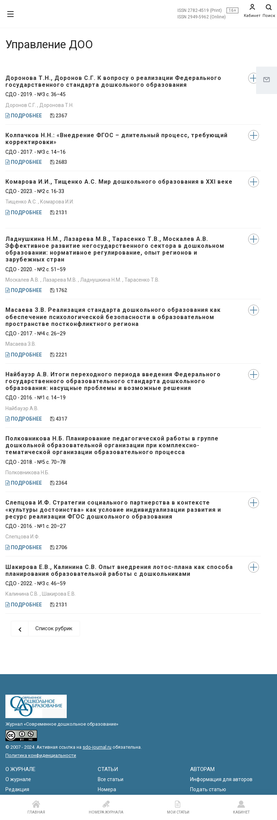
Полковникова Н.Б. (27, 472)
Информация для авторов (221, 779)
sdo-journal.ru (97, 747)
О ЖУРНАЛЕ (20, 769)
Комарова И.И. (57, 202)
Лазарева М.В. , (61, 280)
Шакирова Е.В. (59, 594)
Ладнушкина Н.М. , (102, 280)
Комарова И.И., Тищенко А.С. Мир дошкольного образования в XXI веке (119, 181)
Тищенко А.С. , (22, 202)
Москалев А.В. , (24, 280)
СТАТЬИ (108, 769)
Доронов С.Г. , (22, 105)
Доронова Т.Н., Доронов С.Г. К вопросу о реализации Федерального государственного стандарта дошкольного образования (113, 81)
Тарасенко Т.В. (141, 280)
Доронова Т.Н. (56, 105)
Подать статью (208, 789)
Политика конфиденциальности (40, 755)
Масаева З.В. (20, 344)
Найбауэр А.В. (22, 408)
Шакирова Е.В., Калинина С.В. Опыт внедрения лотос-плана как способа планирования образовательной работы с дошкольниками (119, 570)
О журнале (18, 779)
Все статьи (110, 779)
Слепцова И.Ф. (22, 536)
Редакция (17, 789)
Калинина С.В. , (23, 594)
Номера (107, 789)
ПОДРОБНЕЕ (23, 115)
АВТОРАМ (202, 769)
